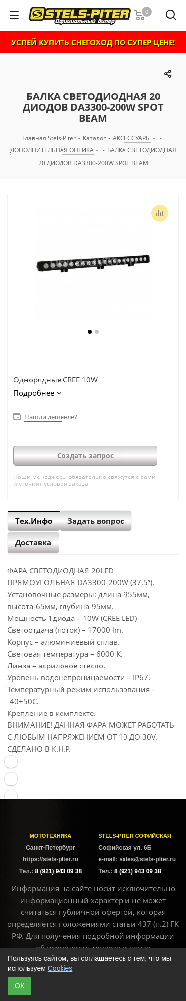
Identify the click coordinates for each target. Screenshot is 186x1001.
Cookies (60, 968)
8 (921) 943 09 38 (58, 871)
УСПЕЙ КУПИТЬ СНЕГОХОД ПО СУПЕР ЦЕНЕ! (93, 42)
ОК (19, 986)
